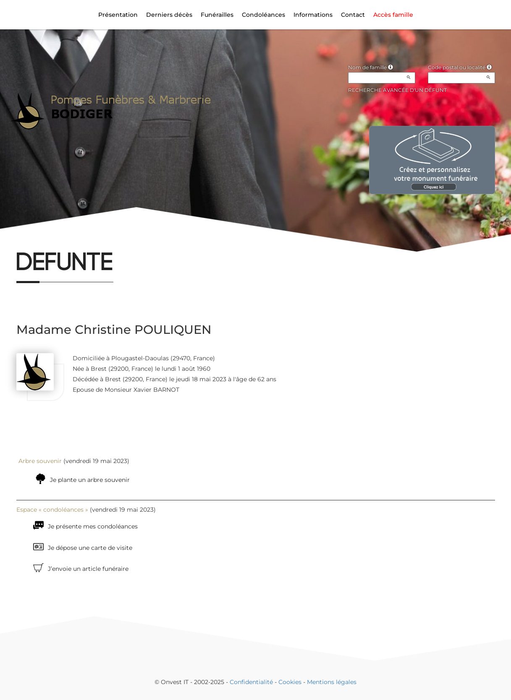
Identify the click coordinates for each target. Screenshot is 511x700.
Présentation (118, 14)
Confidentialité (251, 682)
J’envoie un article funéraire (88, 568)
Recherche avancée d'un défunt (397, 90)
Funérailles (217, 14)
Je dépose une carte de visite (90, 548)
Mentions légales (331, 682)
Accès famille (393, 14)
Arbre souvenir (40, 461)
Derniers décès (169, 14)
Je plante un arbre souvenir (90, 480)
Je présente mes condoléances (93, 526)
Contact (353, 14)
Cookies (289, 682)
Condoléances (263, 14)
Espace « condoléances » (52, 509)
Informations (313, 14)
